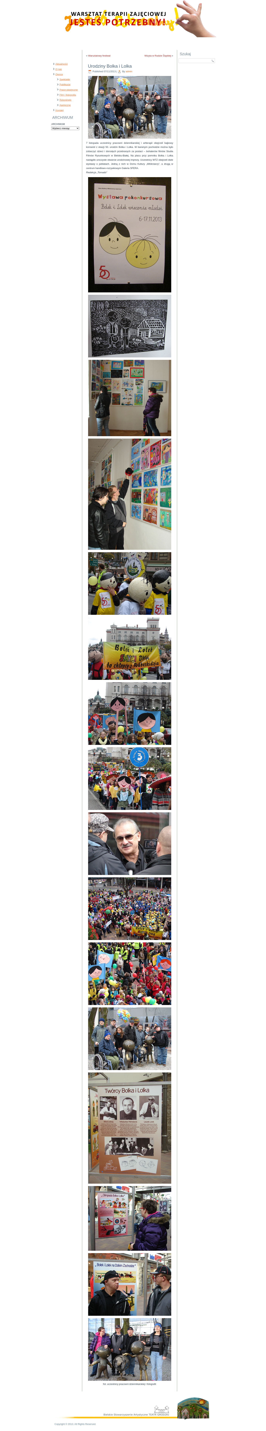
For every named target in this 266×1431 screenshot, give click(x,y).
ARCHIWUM (58, 124)
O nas (58, 69)
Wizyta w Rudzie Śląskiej (157, 55)
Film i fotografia (67, 95)
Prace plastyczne (68, 89)
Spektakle (64, 79)
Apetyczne (65, 105)
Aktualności (61, 64)
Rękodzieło (65, 100)
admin (129, 71)
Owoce (59, 74)
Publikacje (64, 84)
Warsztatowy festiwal (99, 55)
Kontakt (59, 110)
